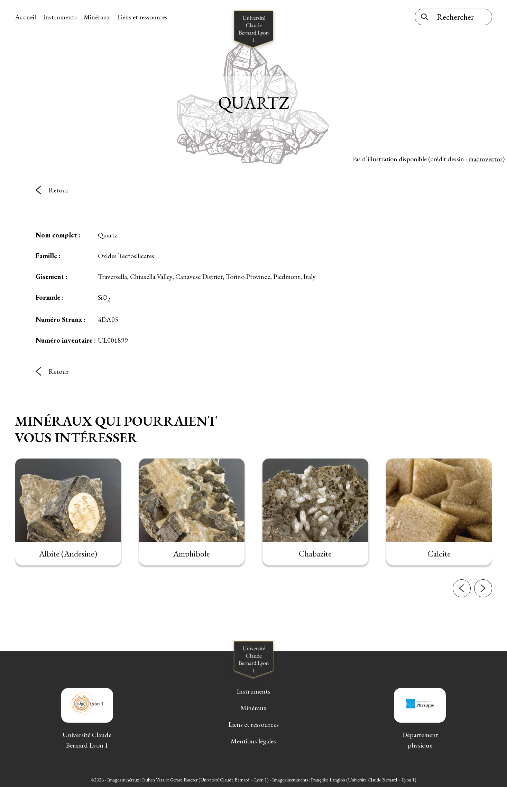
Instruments (60, 16)
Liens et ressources (142, 16)
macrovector (485, 158)
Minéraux (97, 16)
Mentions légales (253, 740)
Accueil (25, 16)
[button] (462, 604)
